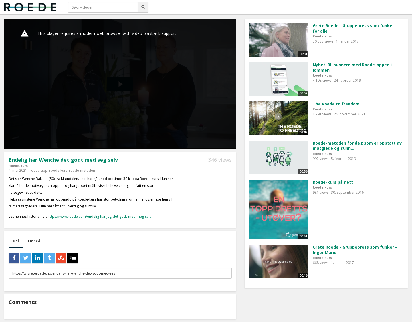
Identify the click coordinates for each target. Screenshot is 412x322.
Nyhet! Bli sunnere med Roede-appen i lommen (352, 67)
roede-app (38, 170)
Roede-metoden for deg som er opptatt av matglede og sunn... (357, 145)
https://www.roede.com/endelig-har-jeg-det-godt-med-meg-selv (99, 216)
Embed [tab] (34, 241)
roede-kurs (58, 170)
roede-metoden (82, 170)
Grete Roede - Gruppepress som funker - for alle (355, 28)
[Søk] (143, 7)
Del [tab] (16, 241)
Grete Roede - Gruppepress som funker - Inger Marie (355, 249)
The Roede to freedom (336, 104)
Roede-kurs (18, 165)
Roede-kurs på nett (333, 182)
